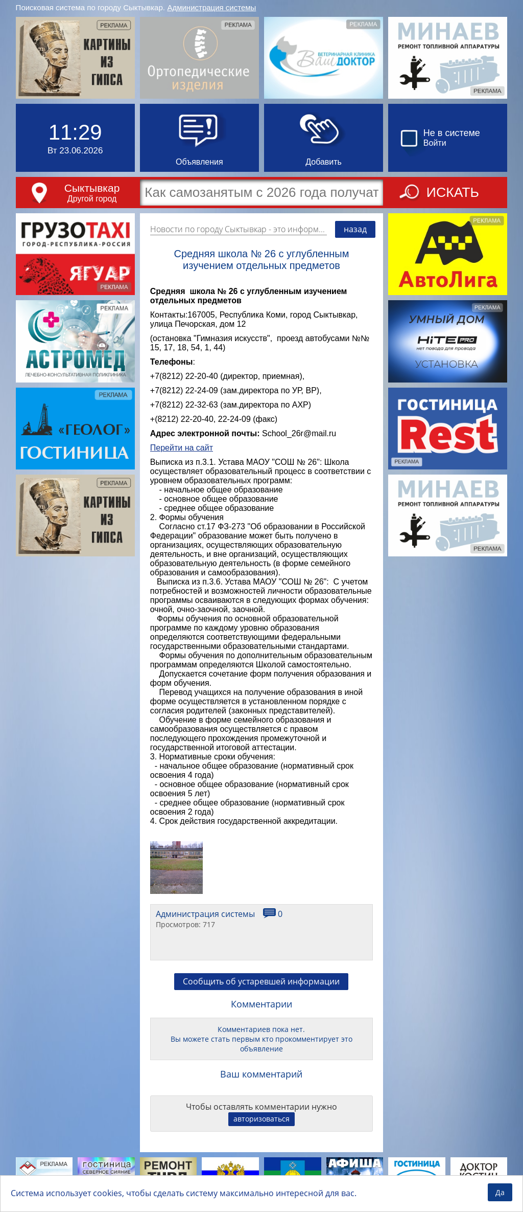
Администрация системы (211, 7)
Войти (434, 143)
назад (355, 229)
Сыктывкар (92, 188)
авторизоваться (261, 1119)
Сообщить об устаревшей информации (261, 981)
